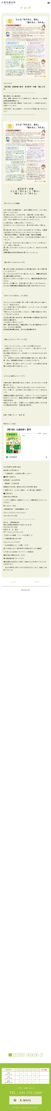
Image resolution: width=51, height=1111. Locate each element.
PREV (14, 582)
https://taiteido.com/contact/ (14, 512)
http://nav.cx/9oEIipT (11, 542)
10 (28, 1055)
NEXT (36, 582)
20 (32, 1055)
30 (36, 1055)
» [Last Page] (41, 1055)
